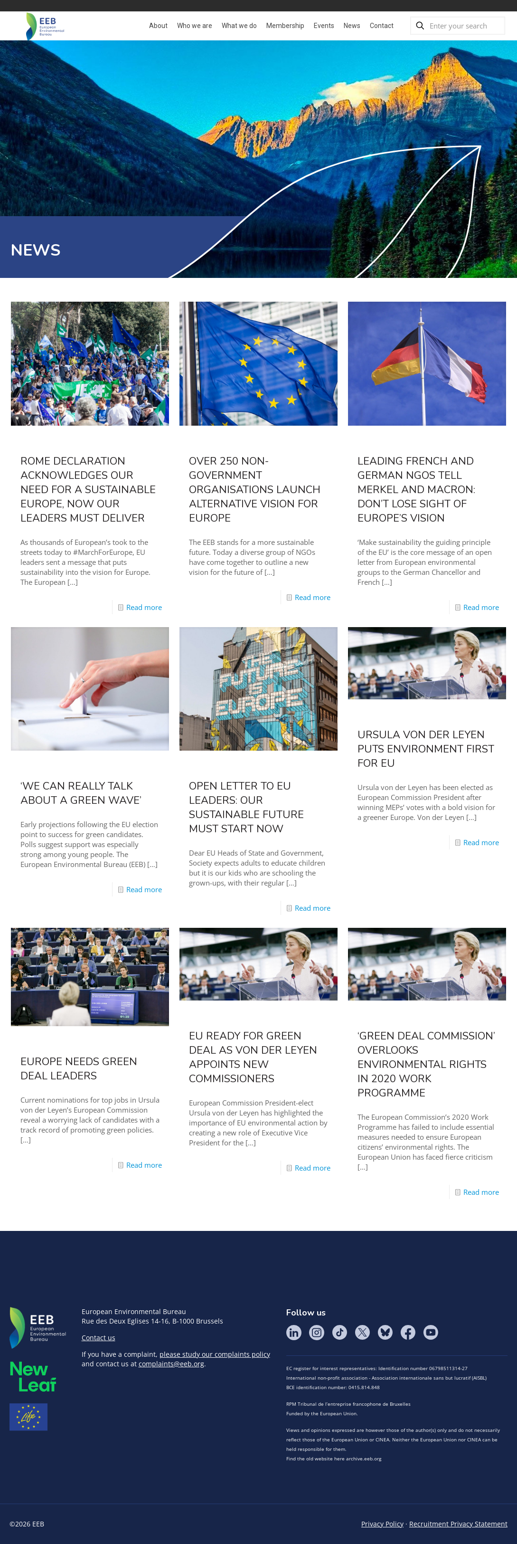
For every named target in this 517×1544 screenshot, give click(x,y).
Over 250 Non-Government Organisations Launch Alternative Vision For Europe (254, 489)
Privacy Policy (382, 1523)
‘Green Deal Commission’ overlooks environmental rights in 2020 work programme (426, 1064)
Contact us (98, 1337)
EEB (37, 1328)
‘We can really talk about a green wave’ (80, 793)
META (33, 1376)
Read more (144, 607)
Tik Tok (339, 1332)
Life (28, 1417)
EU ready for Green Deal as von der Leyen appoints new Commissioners (253, 1057)
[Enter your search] (457, 26)
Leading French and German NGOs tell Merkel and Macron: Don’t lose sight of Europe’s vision (416, 489)
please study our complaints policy (215, 1354)
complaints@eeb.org (171, 1363)
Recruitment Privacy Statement (458, 1523)
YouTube (430, 1332)
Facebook (407, 1332)
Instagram (316, 1332)
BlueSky (385, 1332)
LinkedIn (293, 1332)
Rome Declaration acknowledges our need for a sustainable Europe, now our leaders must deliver (88, 489)
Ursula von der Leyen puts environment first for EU (425, 749)
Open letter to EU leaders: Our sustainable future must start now (246, 807)
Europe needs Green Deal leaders (78, 1069)
